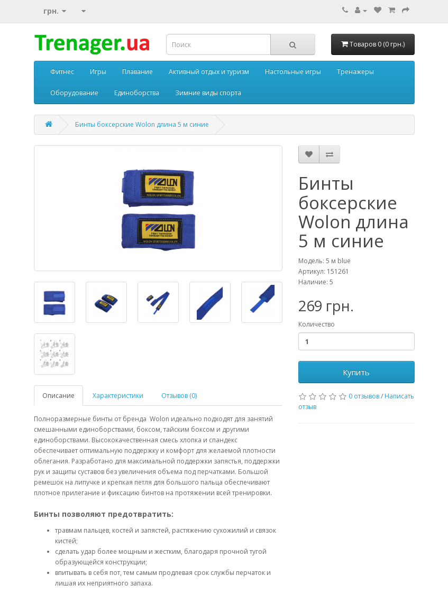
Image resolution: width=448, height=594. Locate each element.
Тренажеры (355, 71)
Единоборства (136, 92)
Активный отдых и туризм (209, 71)
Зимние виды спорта (208, 92)
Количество (316, 324)
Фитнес (62, 71)
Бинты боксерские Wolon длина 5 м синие (142, 124)
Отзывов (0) (179, 395)
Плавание (137, 71)
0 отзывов (364, 396)
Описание (58, 395)
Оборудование (74, 92)
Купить (356, 372)
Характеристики (118, 395)
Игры (98, 71)
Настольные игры (293, 71)
